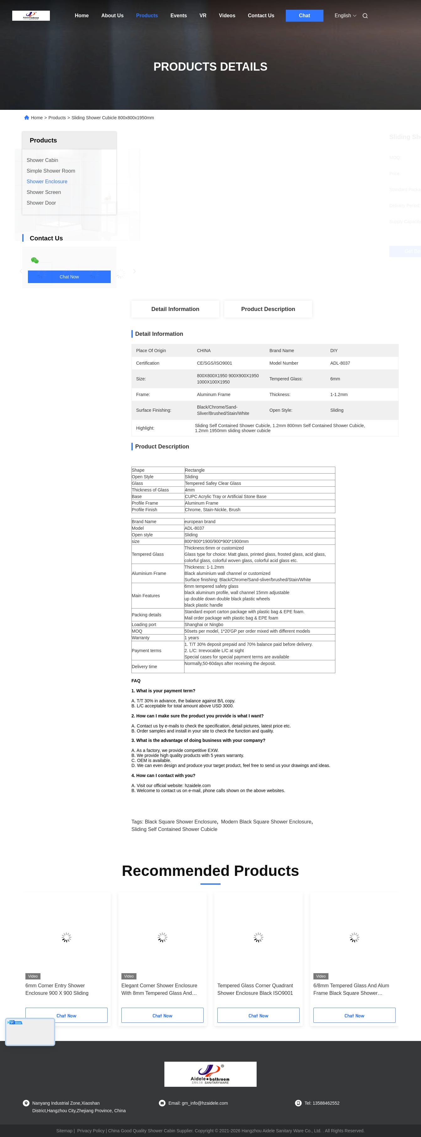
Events (178, 15)
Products (147, 15)
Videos (227, 15)
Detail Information (175, 309)
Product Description (268, 309)
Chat (304, 15)
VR (203, 15)
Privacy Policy (90, 1130)
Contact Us (261, 15)
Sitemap (64, 1130)
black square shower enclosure (181, 821)
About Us (112, 15)
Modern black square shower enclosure (266, 821)
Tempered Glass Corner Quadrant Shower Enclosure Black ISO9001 (255, 989)
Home (82, 15)
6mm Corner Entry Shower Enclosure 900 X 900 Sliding (56, 989)
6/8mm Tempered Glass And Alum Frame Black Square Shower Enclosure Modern (351, 990)
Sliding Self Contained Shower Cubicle (174, 829)
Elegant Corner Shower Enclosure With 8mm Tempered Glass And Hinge (159, 990)
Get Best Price (300, 251)
